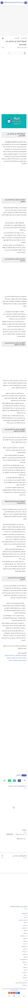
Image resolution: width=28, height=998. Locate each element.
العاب (25, 922)
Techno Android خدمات (20, 982)
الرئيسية (23, 38)
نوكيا (25, 964)
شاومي (24, 949)
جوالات (24, 938)
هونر (25, 969)
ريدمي (24, 943)
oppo (25, 975)
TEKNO (24, 985)
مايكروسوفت (23, 959)
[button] (19, 780)
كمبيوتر (24, 954)
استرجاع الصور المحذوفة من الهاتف (17, 660)
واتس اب (24, 972)
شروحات (16, 38)
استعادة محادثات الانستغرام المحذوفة (16, 658)
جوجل (24, 941)
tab (25, 980)
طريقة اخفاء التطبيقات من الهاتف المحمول (15, 655)
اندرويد (24, 925)
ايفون (25, 930)
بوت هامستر (23, 935)
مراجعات (24, 962)
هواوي (24, 967)
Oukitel (24, 977)
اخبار (25, 917)
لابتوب (24, 956)
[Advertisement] (14, 21)
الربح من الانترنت (22, 920)
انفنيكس (24, 928)
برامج (25, 933)
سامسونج (24, 946)
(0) (3, 47)
